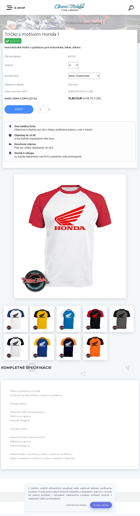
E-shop (16, 8)
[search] (131, 8)
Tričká (54, 23)
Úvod (38, 23)
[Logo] (70, 7)
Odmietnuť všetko (76, 505)
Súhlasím (101, 505)
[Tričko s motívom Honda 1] (70, 175)
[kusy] (42, 110)
